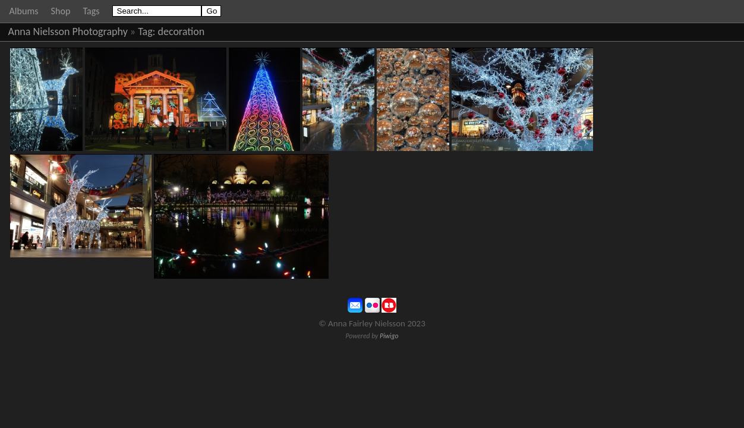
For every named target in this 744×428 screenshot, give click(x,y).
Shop (61, 11)
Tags (91, 11)
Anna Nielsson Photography (68, 31)
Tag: (146, 31)
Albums (24, 11)
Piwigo (389, 336)
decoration (181, 31)
